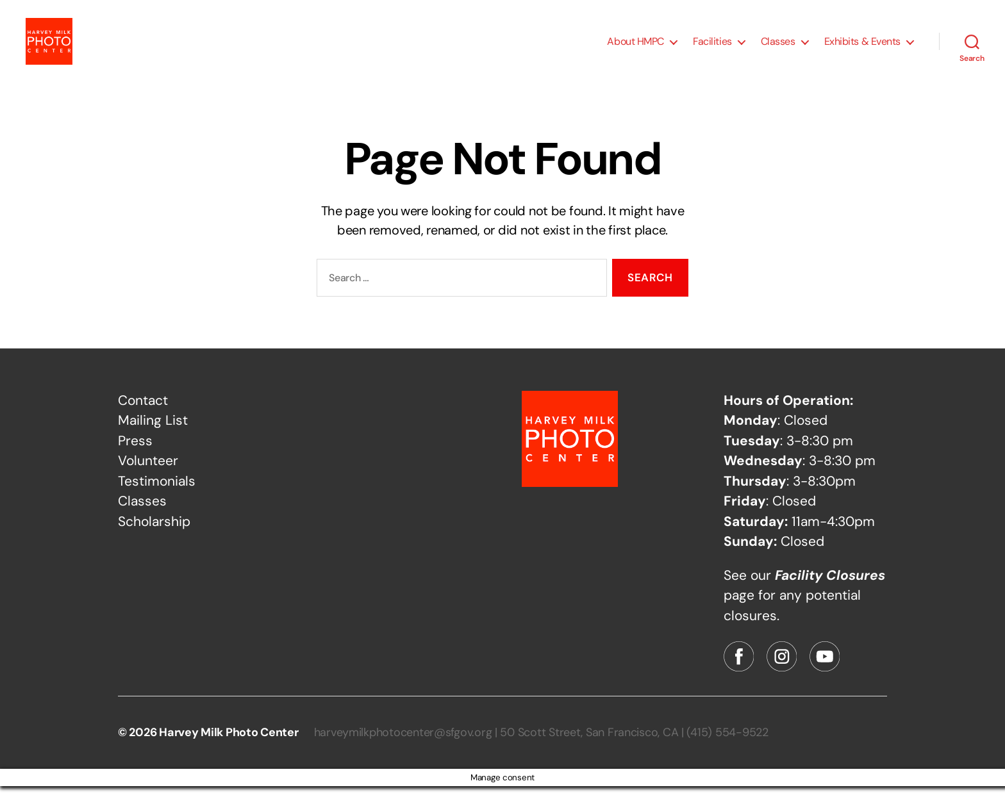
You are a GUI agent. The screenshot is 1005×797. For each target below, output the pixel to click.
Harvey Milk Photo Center (229, 743)
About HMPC (635, 46)
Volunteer (148, 472)
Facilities (712, 46)
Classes (778, 46)
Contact (143, 411)
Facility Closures (830, 586)
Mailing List (153, 431)
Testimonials (156, 491)
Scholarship (154, 532)
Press (135, 451)
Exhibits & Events (862, 46)
